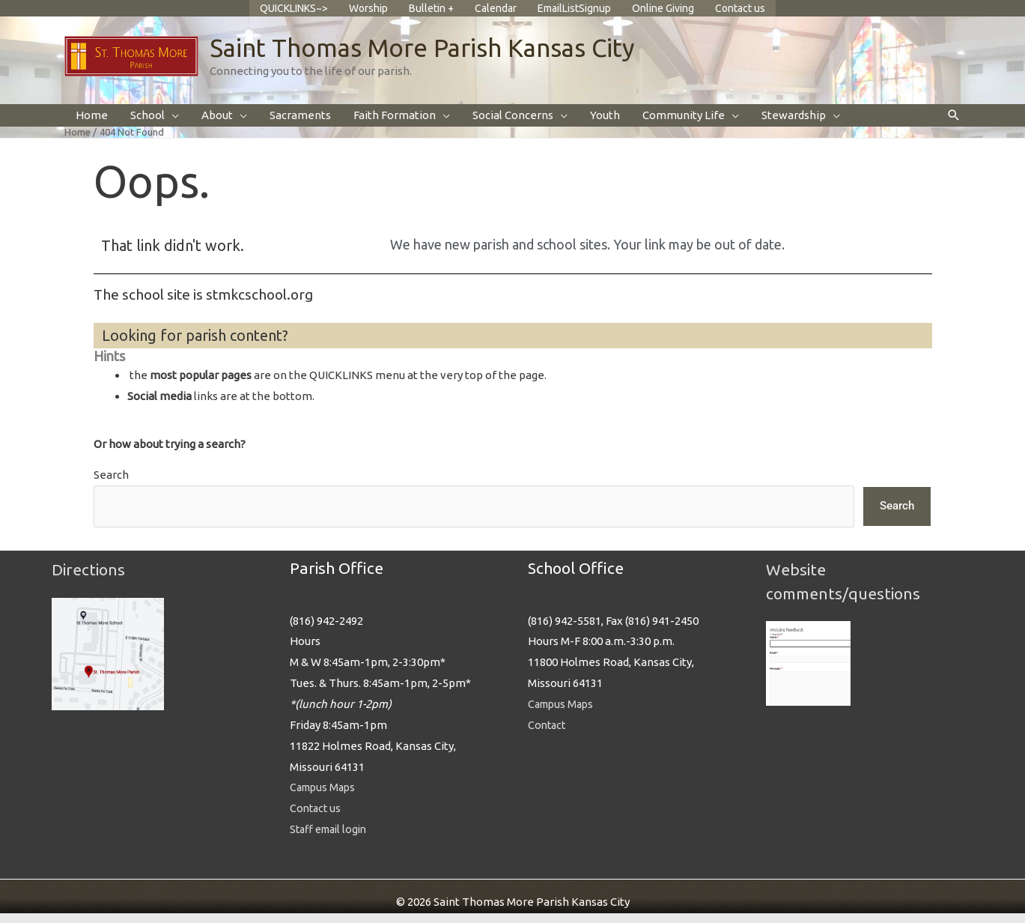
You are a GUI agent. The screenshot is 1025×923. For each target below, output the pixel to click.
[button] (953, 126)
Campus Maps (325, 797)
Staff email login (332, 839)
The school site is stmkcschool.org (209, 304)
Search (111, 485)
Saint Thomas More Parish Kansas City (433, 57)
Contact (548, 734)
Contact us (317, 818)
